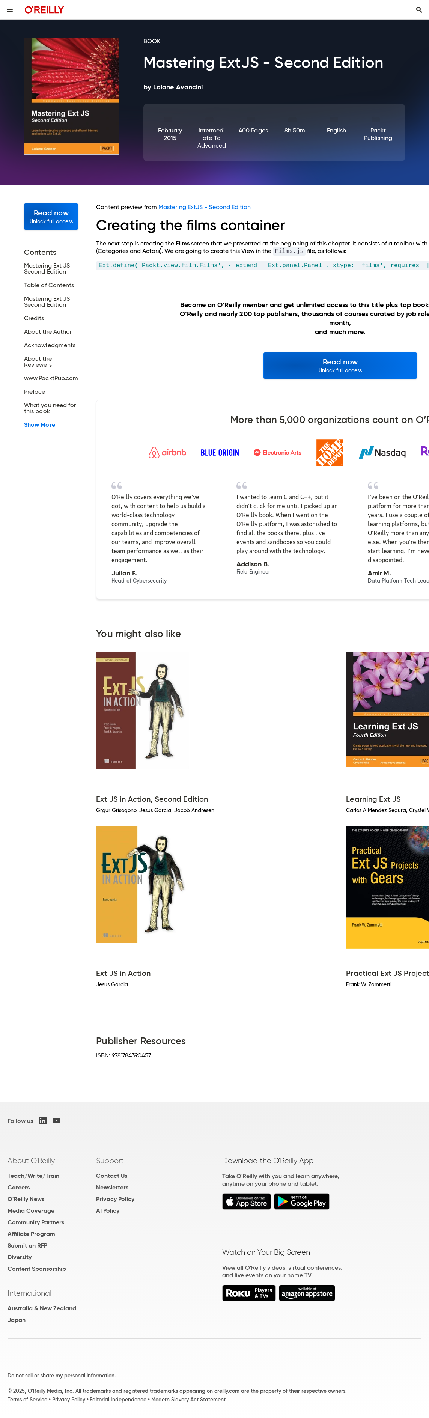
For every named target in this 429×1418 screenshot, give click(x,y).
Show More (39, 425)
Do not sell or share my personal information (61, 1375)
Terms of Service (27, 1399)
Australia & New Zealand (42, 1308)
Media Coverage (31, 1211)
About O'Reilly (31, 1160)
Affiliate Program (31, 1234)
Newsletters (112, 1187)
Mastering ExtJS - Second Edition (204, 207)
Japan (17, 1320)
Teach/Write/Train (33, 1176)
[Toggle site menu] (10, 10)
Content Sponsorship (37, 1269)
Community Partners (36, 1222)
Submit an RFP (27, 1245)
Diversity (20, 1257)
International (29, 1293)
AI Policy (107, 1211)
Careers (19, 1187)
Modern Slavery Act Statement (188, 1399)
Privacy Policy (115, 1199)
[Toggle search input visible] (419, 10)
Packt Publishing (378, 134)
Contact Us (111, 1176)
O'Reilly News (26, 1199)
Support (110, 1160)
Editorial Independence (118, 1399)
